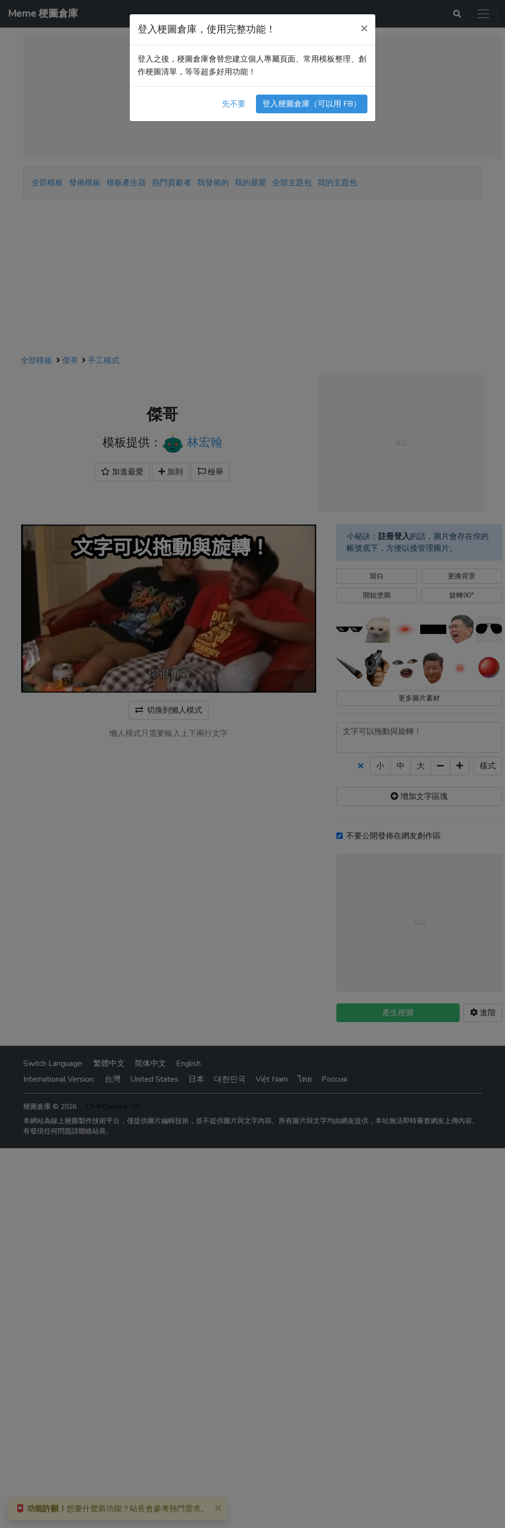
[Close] (364, 28)
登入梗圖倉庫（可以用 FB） (311, 104)
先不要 (234, 104)
